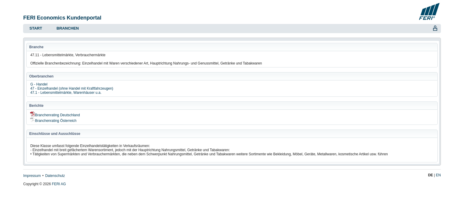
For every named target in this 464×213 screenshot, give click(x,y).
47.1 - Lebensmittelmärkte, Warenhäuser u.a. (65, 93)
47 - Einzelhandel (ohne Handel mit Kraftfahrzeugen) (71, 88)
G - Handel (38, 84)
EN (438, 175)
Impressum (32, 176)
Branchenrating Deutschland (55, 115)
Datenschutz (55, 176)
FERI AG (59, 184)
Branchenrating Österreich (53, 121)
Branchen (68, 28)
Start (35, 28)
